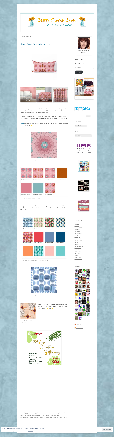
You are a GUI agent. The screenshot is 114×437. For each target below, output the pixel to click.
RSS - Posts (78, 324)
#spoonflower (55, 415)
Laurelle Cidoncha (79, 246)
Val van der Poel (78, 259)
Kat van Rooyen (78, 240)
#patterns (49, 415)
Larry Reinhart (78, 244)
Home (21, 9)
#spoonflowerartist (24, 417)
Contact (58, 9)
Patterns (41, 412)
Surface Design (57, 412)
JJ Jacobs (76, 235)
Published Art (43, 9)
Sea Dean (77, 255)
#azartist (29, 413)
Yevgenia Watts (78, 261)
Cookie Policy (30, 431)
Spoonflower (50, 412)
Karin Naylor (77, 237)
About (28, 9)
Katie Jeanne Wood (79, 239)
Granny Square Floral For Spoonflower (35, 44)
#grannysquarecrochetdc (55, 413)
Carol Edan (77, 224)
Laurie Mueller (78, 248)
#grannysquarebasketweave (42, 413)
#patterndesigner (43, 415)
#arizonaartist (23, 413)
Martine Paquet (78, 250)
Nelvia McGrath (78, 251)
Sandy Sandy (77, 253)
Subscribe (78, 72)
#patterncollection (34, 415)
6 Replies (22, 47)
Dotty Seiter (77, 229)
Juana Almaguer (78, 233)
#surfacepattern (54, 417)
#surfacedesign (47, 417)
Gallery (35, 9)
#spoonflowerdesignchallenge (36, 417)
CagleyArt (77, 226)
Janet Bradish (77, 231)
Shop (51, 9)
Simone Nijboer (78, 257)
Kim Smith (77, 242)
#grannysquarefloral (25, 415)
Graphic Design (35, 412)
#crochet (34, 413)
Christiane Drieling (79, 228)
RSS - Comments (79, 328)
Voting (22, 123)
